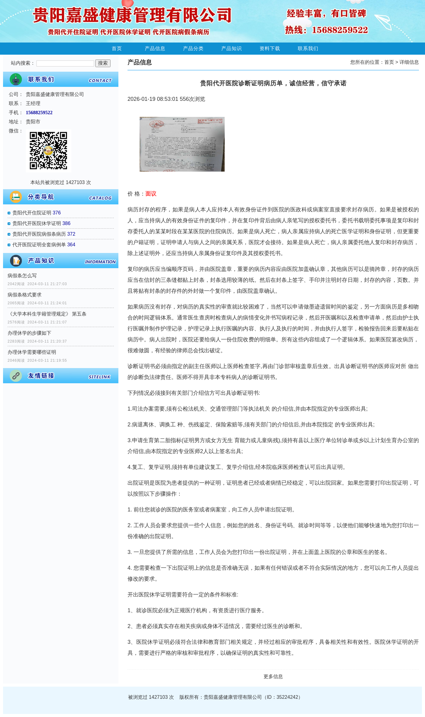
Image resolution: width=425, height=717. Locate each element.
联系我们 (308, 48)
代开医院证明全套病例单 (39, 244)
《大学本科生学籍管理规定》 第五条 (47, 313)
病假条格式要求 (25, 294)
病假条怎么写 (22, 275)
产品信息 (155, 48)
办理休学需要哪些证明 (32, 352)
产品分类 (193, 48)
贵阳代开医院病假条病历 (39, 234)
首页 (117, 48)
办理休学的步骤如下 (29, 333)
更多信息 (273, 676)
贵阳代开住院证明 (31, 212)
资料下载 (270, 48)
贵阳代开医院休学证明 (36, 223)
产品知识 (231, 48)
